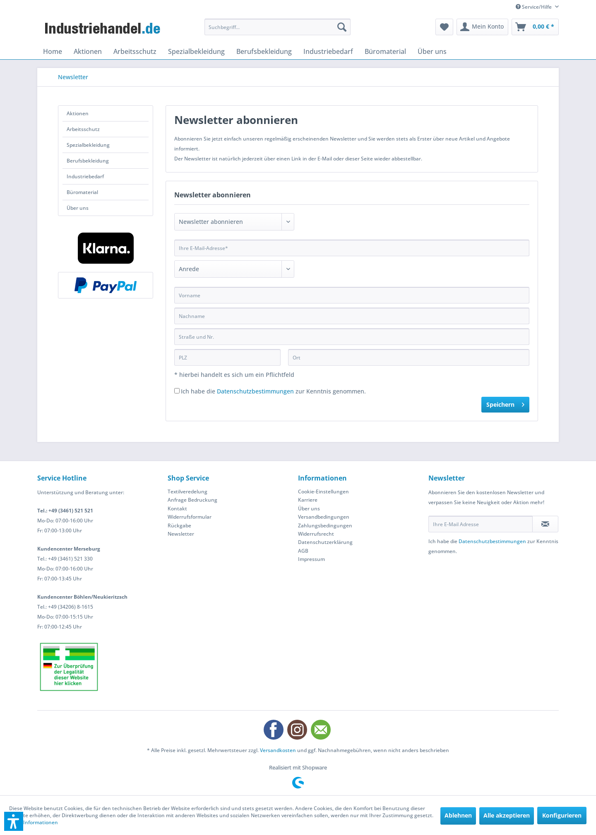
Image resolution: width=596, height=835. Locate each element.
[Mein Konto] (482, 27)
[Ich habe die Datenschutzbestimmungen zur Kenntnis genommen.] (177, 390)
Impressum (311, 559)
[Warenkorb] (535, 27)
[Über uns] (432, 51)
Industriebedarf (85, 176)
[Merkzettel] (444, 27)
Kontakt (177, 508)
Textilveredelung (187, 491)
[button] (13, 821)
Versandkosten (278, 750)
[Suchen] (342, 27)
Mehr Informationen (33, 822)
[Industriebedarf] (328, 51)
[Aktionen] (88, 51)
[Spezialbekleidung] (196, 51)
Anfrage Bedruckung (192, 499)
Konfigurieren (562, 815)
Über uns (78, 207)
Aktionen (78, 113)
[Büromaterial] (385, 51)
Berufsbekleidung (88, 160)
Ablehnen (458, 815)
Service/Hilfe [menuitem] (534, 6)
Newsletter (181, 533)
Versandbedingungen (323, 516)
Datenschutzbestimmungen (255, 391)
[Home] (52, 51)
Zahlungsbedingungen (325, 525)
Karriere (307, 499)
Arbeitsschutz (83, 129)
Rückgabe (179, 525)
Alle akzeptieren (506, 815)
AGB (303, 550)
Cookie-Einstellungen (323, 491)
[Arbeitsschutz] (135, 51)
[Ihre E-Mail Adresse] (480, 524)
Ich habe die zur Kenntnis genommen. (273, 391)
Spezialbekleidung (88, 144)
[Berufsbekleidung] (264, 51)
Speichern (505, 403)
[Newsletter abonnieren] (545, 524)
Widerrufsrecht (316, 533)
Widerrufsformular (189, 516)
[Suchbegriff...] (277, 27)
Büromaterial (82, 192)
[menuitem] (277, 27)
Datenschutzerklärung (325, 542)
